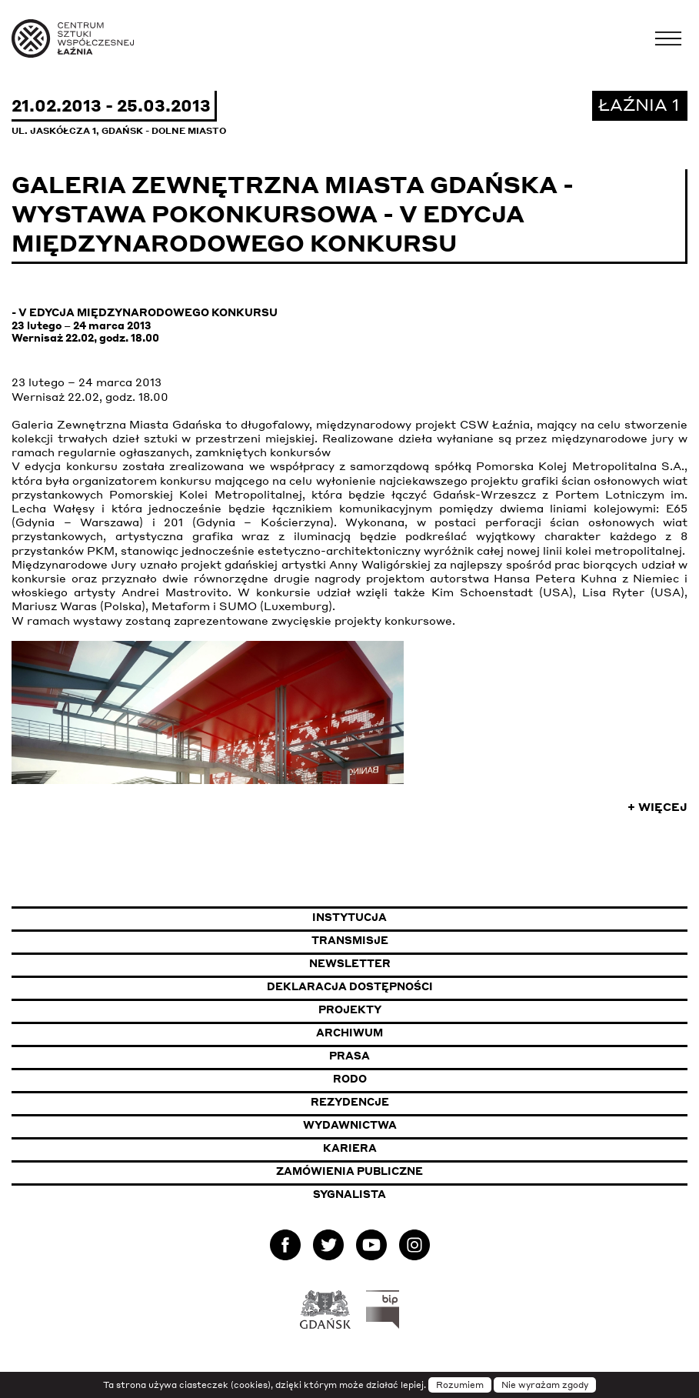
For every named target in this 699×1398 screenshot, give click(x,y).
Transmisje (425, 939)
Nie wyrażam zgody (544, 1385)
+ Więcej (657, 806)
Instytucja (349, 917)
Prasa (349, 1055)
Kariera (350, 1148)
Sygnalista (349, 1194)
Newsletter (350, 963)
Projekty (349, 1009)
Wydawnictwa (350, 1125)
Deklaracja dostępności (350, 986)
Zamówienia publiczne (390, 1170)
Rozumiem (460, 1385)
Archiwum (349, 1032)
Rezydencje (350, 1102)
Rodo (350, 1079)
